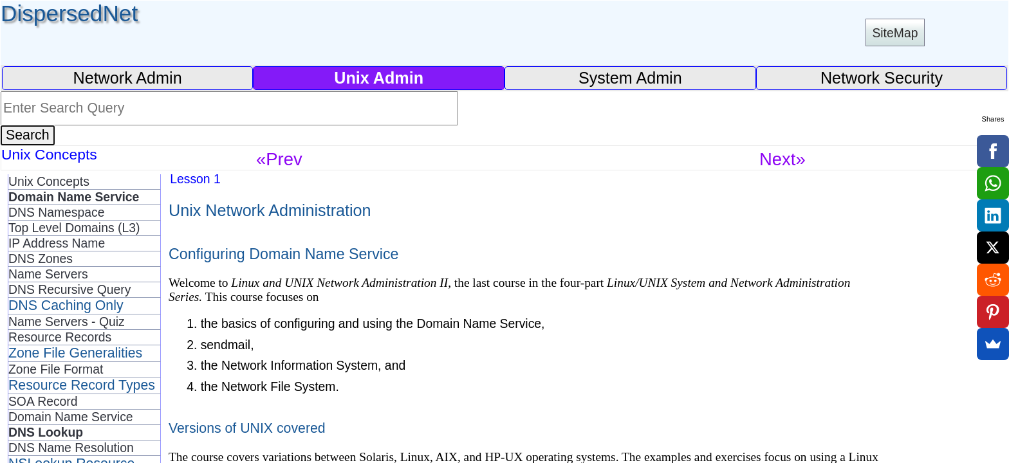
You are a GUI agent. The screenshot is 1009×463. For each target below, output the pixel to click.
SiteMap (895, 33)
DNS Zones (40, 258)
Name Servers (48, 274)
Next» (782, 159)
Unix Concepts (48, 181)
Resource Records (59, 337)
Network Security (881, 78)
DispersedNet (69, 13)
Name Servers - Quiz (66, 321)
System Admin (630, 78)
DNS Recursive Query (69, 289)
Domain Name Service (70, 417)
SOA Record (43, 401)
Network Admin (127, 78)
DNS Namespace (56, 212)
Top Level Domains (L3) (74, 228)
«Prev (279, 159)
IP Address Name (56, 243)
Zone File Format (55, 369)
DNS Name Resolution (71, 447)
